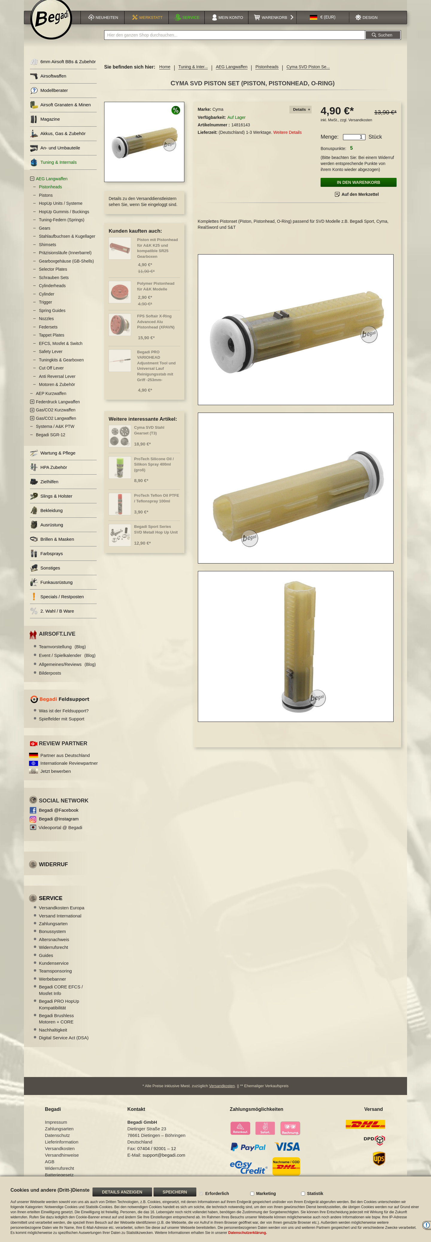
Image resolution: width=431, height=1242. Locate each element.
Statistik (315, 1193)
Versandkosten (360, 127)
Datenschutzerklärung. (247, 1233)
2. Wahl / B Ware (52, 618)
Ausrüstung (46, 532)
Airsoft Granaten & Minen (60, 112)
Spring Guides (52, 318)
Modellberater (49, 98)
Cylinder (46, 301)
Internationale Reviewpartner (69, 770)
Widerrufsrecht (53, 954)
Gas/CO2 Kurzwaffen (55, 417)
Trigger (45, 309)
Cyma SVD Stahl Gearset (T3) (149, 438)
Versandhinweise (62, 1162)
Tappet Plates (51, 342)
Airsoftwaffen (48, 84)
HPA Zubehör (48, 475)
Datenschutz (57, 1142)
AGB (49, 1169)
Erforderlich (217, 1193)
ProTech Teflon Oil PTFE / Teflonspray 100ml (156, 506)
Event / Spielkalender (67, 662)
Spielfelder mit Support (61, 726)
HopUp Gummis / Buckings (64, 219)
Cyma (218, 116)
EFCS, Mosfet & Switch (60, 351)
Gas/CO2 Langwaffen (56, 425)
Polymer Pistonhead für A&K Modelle (155, 294)
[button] (323, 25)
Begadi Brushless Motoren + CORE (56, 1026)
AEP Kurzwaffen (51, 401)
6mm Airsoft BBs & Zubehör (63, 69)
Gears (44, 235)
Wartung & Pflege (52, 460)
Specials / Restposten (57, 604)
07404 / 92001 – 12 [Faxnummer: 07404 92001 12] (156, 1155)
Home (164, 74)
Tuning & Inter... (193, 74)
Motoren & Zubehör (57, 392)
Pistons (46, 202)
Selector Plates (53, 276)
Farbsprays (46, 561)
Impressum (56, 1129)
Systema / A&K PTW (55, 433)
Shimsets (47, 252)
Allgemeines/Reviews (67, 671)
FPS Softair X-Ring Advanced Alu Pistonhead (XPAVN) (155, 329)
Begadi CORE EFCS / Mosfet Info (61, 997)
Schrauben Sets (54, 285)
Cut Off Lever (51, 375)
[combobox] (234, 42)
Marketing (266, 1193)
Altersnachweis (54, 946)
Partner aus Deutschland (65, 762)
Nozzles (46, 326)
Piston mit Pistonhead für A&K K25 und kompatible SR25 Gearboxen (157, 255)
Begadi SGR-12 (50, 442)
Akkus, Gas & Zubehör (58, 141)
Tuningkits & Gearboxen (61, 367)
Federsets (48, 334)
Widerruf (53, 872)
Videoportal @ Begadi (60, 834)
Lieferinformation (61, 1149)
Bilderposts (50, 680)
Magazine (45, 127)
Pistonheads (266, 74)
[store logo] (51, 26)
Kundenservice (54, 970)
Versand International (60, 923)
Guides (46, 962)
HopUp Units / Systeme (61, 210)
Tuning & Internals (53, 170)
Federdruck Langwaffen (58, 409)
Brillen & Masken (52, 547)
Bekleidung (46, 518)
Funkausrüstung (51, 590)
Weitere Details (287, 139)
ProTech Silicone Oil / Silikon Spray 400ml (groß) (154, 472)
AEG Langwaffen (232, 74)
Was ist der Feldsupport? (64, 718)
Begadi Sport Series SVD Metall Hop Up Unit (156, 537)
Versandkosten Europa (61, 915)
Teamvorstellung (62, 654)
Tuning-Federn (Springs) (61, 227)
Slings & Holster (51, 503)
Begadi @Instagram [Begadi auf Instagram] (59, 826)
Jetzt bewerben (55, 778)
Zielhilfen (44, 489)
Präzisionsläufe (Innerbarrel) (65, 260)
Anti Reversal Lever (57, 383)
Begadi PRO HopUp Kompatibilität (59, 1011)
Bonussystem (52, 938)
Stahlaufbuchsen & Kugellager (67, 243)
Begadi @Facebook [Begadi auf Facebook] (58, 817)
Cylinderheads (52, 293)
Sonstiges (45, 575)
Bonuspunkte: (333, 156)
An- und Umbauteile (55, 156)
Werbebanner (52, 986)
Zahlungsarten (53, 931)
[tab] (300, 117)
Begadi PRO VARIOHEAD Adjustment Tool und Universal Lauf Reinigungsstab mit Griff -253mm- (156, 373)
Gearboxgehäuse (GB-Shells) (66, 268)
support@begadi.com (163, 1162)
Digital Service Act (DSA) (64, 1045)
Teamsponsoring (55, 978)
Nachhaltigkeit (53, 1037)
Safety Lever (51, 359)
